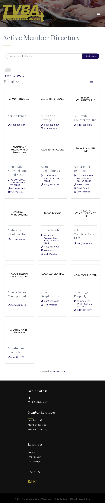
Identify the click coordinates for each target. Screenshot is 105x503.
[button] (91, 82)
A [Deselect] (7, 70)
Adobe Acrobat (51, 230)
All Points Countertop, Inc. (85, 118)
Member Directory (37, 429)
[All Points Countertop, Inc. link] (85, 99)
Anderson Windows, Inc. (17, 232)
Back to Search (15, 75)
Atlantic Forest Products (18, 350)
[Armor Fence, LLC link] (19, 99)
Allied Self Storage (48, 118)
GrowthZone (59, 371)
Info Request (34, 457)
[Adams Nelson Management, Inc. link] (19, 275)
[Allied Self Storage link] (52, 99)
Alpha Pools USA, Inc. (82, 168)
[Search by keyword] (44, 56)
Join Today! (34, 461)
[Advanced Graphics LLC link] (52, 275)
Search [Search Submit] (91, 56)
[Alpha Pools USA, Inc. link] (85, 150)
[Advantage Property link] (85, 275)
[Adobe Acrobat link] (52, 213)
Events (31, 452)
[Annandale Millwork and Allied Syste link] (19, 150)
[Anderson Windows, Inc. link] (19, 213)
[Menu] (98, 13)
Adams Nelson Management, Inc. (18, 296)
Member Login (35, 420)
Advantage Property (81, 294)
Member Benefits (37, 425)
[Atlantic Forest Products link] (19, 331)
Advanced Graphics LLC (50, 294)
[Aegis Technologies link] (52, 149)
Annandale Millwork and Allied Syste (17, 171)
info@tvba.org (39, 402)
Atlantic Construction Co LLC (85, 234)
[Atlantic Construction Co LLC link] (85, 213)
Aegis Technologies (50, 168)
